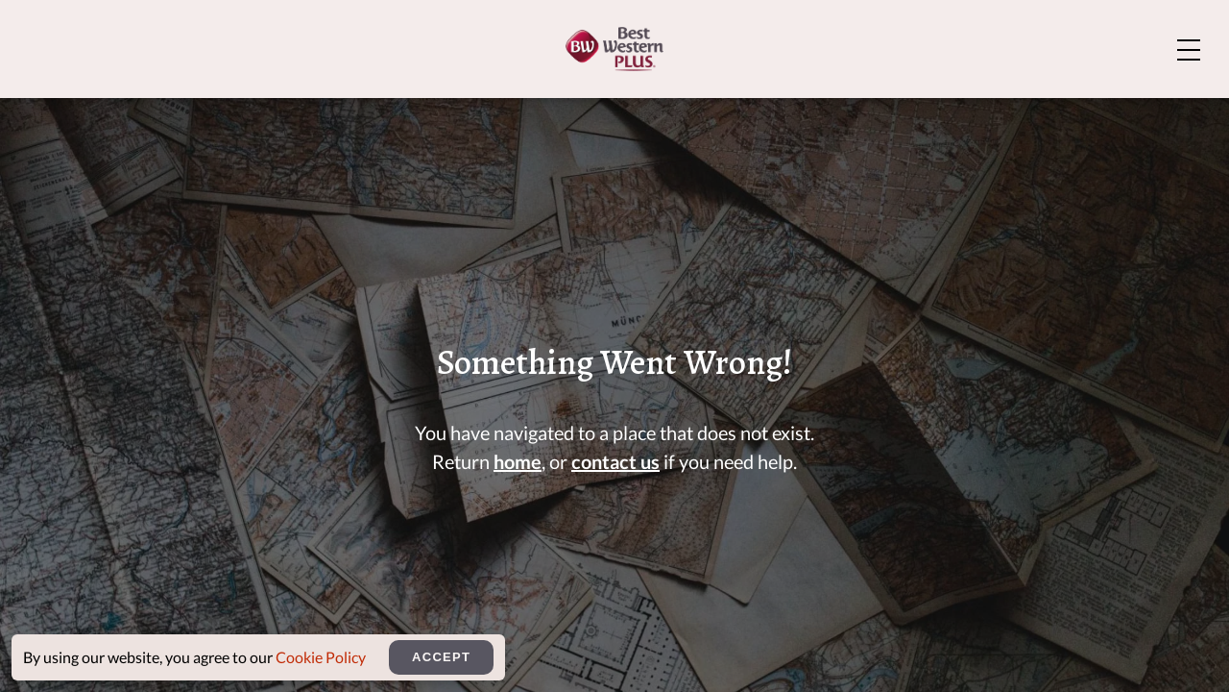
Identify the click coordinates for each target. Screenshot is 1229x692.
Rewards (1140, 110)
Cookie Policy (321, 657)
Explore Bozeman (1099, 30)
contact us (615, 475)
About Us (918, 30)
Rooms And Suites (466, 110)
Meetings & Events (958, 110)
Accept (441, 657)
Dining (784, 110)
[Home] (116, 108)
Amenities (652, 110)
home (518, 475)
